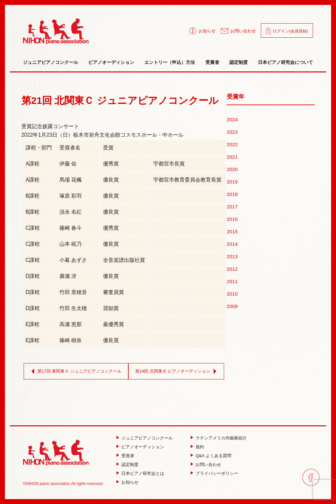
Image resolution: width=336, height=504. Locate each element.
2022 (232, 144)
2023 (232, 132)
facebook (311, 477)
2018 (232, 194)
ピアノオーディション (111, 62)
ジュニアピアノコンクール (50, 62)
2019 (232, 181)
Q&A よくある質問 (213, 455)
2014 (232, 244)
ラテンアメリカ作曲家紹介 (221, 438)
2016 (232, 219)
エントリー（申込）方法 (169, 62)
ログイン (290, 31)
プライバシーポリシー (217, 473)
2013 (232, 256)
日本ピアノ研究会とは (142, 473)
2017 (232, 206)
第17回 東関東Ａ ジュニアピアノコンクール (75, 371)
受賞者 (212, 62)
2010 (232, 294)
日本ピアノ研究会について (285, 62)
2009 (232, 306)
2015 (232, 231)
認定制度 (238, 62)
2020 (232, 169)
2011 (232, 281)
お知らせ (207, 31)
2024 (232, 119)
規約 (200, 446)
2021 (232, 157)
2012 (232, 269)
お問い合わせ (243, 31)
